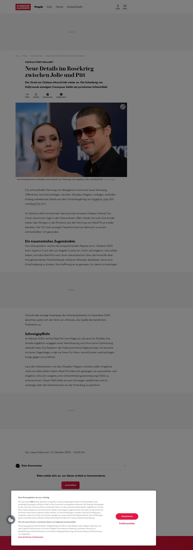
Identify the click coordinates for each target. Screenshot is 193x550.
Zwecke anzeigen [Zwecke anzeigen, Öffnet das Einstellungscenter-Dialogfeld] (127, 523)
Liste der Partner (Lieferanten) (30, 537)
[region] (83, 518)
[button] (10, 519)
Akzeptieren (127, 516)
